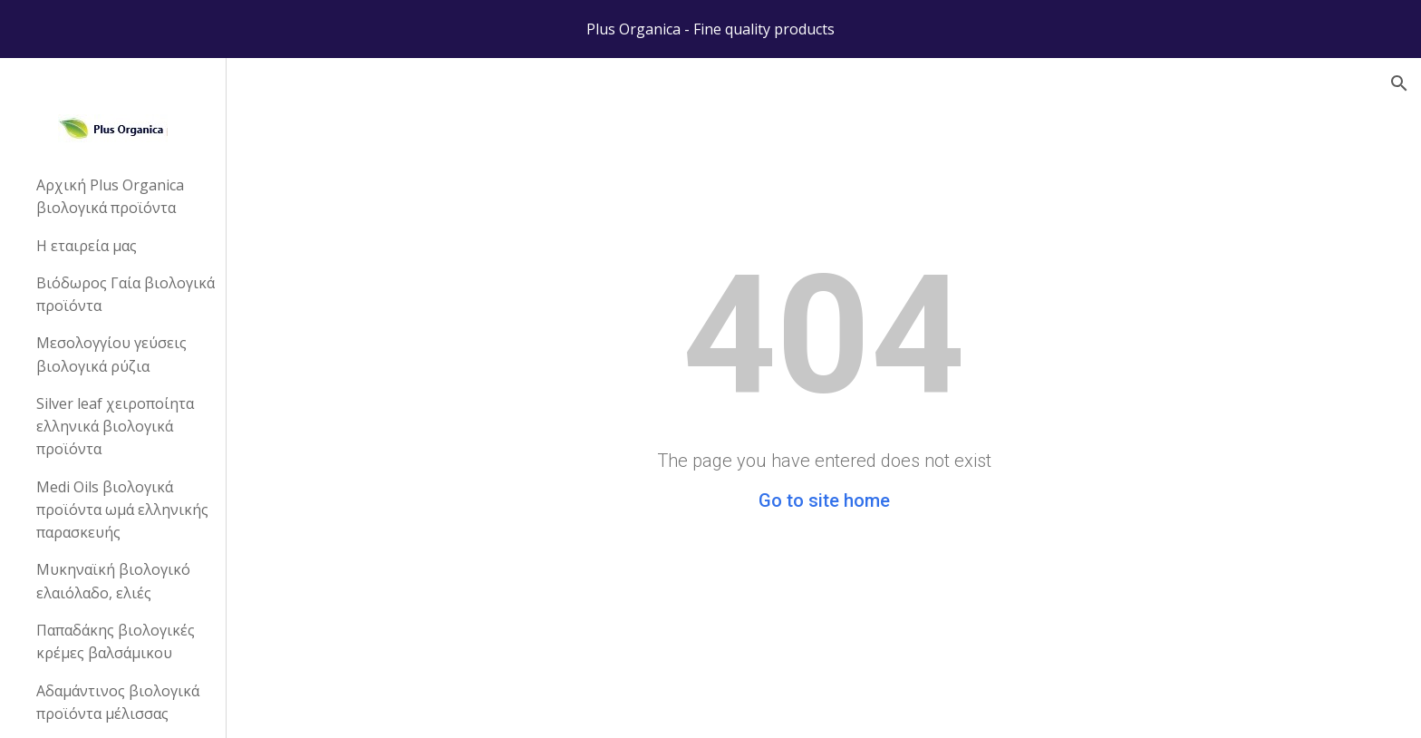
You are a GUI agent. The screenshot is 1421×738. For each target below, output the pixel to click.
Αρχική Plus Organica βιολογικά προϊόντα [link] (110, 196)
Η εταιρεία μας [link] (86, 246)
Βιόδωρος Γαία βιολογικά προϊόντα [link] (125, 294)
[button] (1399, 83)
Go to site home (824, 500)
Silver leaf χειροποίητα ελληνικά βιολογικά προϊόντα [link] (115, 426)
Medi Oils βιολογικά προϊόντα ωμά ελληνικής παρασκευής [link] (122, 510)
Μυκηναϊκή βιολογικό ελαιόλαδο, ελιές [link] (113, 580)
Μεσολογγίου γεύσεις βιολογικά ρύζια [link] (111, 354)
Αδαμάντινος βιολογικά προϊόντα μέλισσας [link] (117, 702)
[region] (710, 29)
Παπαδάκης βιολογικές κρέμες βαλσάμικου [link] (115, 641)
